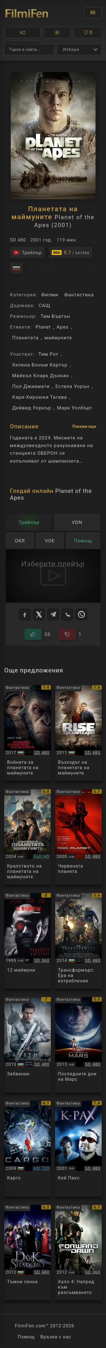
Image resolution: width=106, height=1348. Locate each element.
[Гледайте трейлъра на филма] (27, 252)
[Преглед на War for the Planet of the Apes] (27, 733)
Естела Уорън (72, 386)
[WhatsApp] (81, 614)
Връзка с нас (55, 1337)
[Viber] (67, 614)
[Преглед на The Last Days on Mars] (78, 1045)
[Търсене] (29, 49)
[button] (22, 32)
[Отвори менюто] (93, 12)
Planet (43, 327)
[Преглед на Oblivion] (27, 1045)
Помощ (26, 1337)
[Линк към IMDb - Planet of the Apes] (70, 252)
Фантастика (79, 294)
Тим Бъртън (55, 316)
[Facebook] (25, 614)
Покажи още (84, 426)
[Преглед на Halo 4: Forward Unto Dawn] (78, 1252)
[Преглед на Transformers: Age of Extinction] (78, 941)
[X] (39, 614)
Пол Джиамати (31, 386)
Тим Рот (48, 354)
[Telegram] (53, 614)
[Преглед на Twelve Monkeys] (27, 941)
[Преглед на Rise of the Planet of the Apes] (78, 733)
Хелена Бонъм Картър (40, 365)
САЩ (44, 305)
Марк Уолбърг (74, 408)
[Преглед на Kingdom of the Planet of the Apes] (27, 837)
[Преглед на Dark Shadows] (27, 1252)
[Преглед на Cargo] (27, 1148)
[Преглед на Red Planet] (78, 837)
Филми (49, 294)
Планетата (25, 337)
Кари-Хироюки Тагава (39, 397)
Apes (63, 327)
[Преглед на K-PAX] (78, 1148)
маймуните (58, 337)
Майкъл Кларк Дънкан (40, 375)
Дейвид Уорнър (31, 408)
